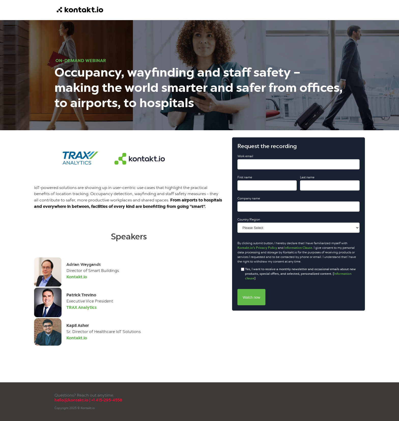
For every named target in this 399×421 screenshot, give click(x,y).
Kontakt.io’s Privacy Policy (257, 248)
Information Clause (298, 248)
